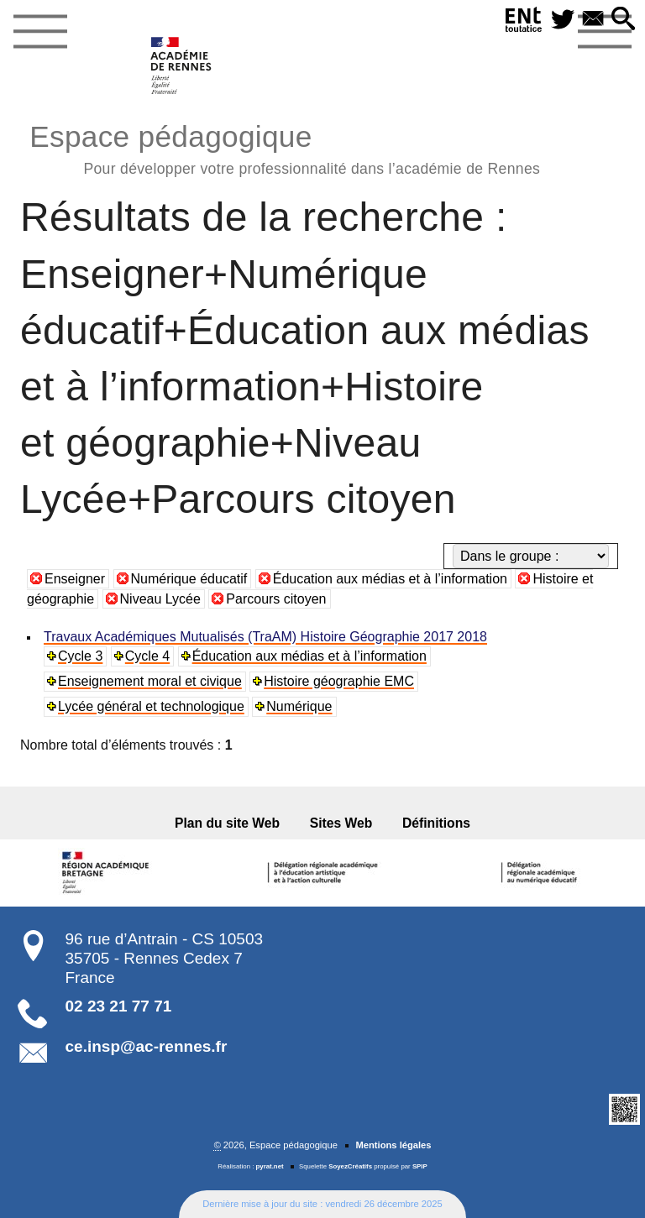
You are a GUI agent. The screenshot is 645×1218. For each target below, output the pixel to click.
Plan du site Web (227, 823)
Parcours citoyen (276, 599)
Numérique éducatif (189, 579)
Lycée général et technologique (151, 706)
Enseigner (75, 579)
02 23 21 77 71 (119, 1006)
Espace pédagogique (284, 147)
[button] (623, 19)
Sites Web (341, 823)
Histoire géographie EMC (339, 681)
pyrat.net (270, 1166)
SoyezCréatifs (350, 1166)
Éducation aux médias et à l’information (390, 579)
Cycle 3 (80, 656)
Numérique (299, 706)
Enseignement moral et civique (150, 681)
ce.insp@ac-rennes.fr (147, 1046)
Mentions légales (393, 1145)
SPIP (419, 1166)
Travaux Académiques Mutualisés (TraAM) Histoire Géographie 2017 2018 (265, 637)
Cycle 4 (147, 656)
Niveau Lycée (160, 599)
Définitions (436, 823)
